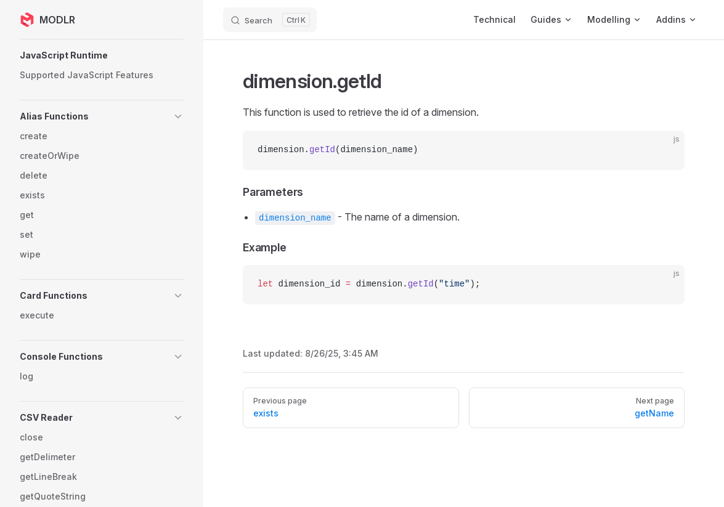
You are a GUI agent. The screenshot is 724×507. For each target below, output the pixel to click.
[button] (102, 55)
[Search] (270, 19)
